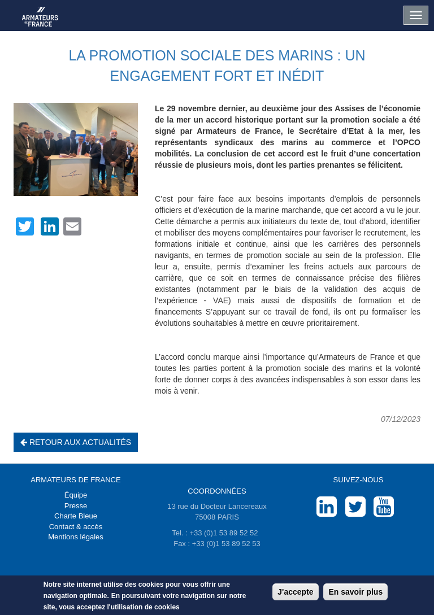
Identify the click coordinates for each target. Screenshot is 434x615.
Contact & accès (76, 526)
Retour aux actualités (75, 442)
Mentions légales (75, 537)
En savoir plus (355, 592)
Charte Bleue (75, 516)
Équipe (75, 495)
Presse (75, 505)
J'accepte (295, 592)
